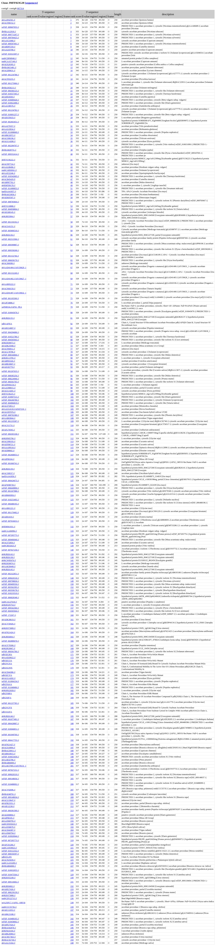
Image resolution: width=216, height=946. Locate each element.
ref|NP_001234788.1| (10, 75)
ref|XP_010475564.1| (10, 874)
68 (72, 273)
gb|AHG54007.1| (9, 328)
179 (72, 668)
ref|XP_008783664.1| (10, 202)
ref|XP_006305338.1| (10, 434)
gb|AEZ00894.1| (8, 815)
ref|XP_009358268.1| (10, 250)
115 (72, 447)
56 (72, 191)
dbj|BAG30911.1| (9, 750)
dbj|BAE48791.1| (9, 794)
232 (72, 886)
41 (72, 160)
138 (72, 557)
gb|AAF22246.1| (8, 173)
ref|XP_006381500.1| (10, 810)
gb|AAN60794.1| (9, 833)
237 (72, 910)
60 (72, 230)
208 (72, 794)
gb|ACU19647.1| (8, 800)
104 (72, 406)
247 (72, 931)
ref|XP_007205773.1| (10, 840)
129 (72, 512)
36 (72, 141)
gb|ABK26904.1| (8, 934)
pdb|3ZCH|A (7, 654)
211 (72, 803)
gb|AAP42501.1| (8, 20)
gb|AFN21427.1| (8, 744)
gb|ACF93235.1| (8, 79)
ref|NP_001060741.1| (10, 463)
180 (72, 750)
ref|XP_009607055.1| (10, 27)
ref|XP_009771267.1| (10, 34)
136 (72, 542)
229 (72, 874)
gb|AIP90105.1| (8, 818)
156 (72, 605)
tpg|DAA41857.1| (9, 191)
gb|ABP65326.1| (8, 361)
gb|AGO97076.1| (9, 412)
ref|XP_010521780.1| (10, 337)
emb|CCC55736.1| (9, 907)
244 (72, 934)
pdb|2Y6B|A (7, 693)
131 (72, 521)
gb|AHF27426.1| (8, 889)
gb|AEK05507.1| (8, 197)
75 (72, 298)
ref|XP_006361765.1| (10, 382)
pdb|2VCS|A (7, 663)
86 (72, 235)
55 (72, 212)
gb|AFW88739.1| (9, 485)
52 (72, 202)
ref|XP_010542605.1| (10, 176)
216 (72, 821)
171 (72, 654)
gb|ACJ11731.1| (8, 425)
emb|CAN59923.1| (9, 848)
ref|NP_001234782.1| (10, 110)
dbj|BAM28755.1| (9, 150)
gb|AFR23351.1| (8, 803)
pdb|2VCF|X (7, 707)
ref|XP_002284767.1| (10, 145)
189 (72, 712)
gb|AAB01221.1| (8, 508)
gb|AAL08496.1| (8, 167)
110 (72, 425)
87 (72, 337)
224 (72, 857)
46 (72, 176)
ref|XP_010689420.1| (10, 100)
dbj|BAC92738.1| (9, 940)
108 (72, 418)
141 (72, 560)
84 (72, 385)
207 (72, 790)
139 (72, 546)
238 (72, 902)
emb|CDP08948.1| (9, 58)
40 (72, 154)
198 (72, 757)
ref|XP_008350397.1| (10, 854)
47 (72, 179)
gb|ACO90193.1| (8, 441)
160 (72, 615)
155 (72, 597)
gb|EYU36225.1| (8, 394)
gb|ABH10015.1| (8, 754)
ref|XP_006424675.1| (10, 480)
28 (72, 114)
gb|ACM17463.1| (9, 937)
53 (72, 206)
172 (72, 657)
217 (72, 833)
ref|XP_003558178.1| (10, 590)
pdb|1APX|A (7, 324)
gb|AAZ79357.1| (8, 126)
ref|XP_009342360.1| (10, 608)
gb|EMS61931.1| (8, 526)
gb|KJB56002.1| (8, 886)
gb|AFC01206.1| (8, 845)
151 (72, 434)
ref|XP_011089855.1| (10, 188)
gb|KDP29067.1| (8, 648)
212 (72, 806)
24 (72, 100)
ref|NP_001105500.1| (10, 298)
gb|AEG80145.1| (8, 212)
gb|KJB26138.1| (8, 557)
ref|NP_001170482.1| (10, 512)
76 (72, 303)
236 (72, 898)
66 (72, 263)
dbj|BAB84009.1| (9, 763)
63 (72, 250)
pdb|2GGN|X (7, 668)
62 (72, 245)
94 (72, 371)
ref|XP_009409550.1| (10, 584)
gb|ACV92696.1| (8, 790)
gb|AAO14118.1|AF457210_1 (14, 409)
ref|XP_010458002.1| (10, 922)
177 (72, 684)
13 (72, 64)
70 (72, 343)
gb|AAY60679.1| (8, 827)
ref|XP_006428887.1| (10, 723)
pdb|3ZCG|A (7, 660)
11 (72, 54)
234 (72, 892)
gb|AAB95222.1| (8, 284)
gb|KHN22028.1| (9, 690)
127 (72, 508)
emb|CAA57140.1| (9, 61)
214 (72, 815)
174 (72, 678)
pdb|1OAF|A (7, 712)
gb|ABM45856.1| (9, 495)
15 (72, 67)
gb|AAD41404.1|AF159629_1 (14, 267)
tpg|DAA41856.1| (9, 476)
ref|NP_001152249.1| (10, 273)
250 (72, 940)
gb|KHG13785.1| (9, 358)
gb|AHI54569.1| (8, 97)
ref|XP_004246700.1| (10, 400)
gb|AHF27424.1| (8, 925)
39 (72, 194)
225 (72, 860)
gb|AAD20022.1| (9, 657)
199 (72, 760)
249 (72, 937)
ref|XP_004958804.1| (10, 209)
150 (72, 584)
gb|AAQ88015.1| (9, 388)
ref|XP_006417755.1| (10, 740)
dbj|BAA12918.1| (9, 31)
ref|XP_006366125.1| (10, 91)
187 (72, 719)
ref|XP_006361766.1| (10, 651)
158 (72, 611)
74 (72, 293)
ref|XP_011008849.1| (10, 132)
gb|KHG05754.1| (9, 605)
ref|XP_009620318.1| (10, 578)
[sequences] (31, 2)
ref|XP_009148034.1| (10, 797)
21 (72, 91)
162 (72, 624)
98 (72, 388)
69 (72, 278)
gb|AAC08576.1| (8, 106)
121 (72, 473)
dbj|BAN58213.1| (9, 88)
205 (72, 778)
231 (72, 882)
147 (72, 574)
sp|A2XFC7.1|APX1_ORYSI (13, 902)
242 (72, 918)
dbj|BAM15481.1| (9, 67)
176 (72, 660)
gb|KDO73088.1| (9, 895)
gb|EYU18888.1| (8, 206)
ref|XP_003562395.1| (10, 587)
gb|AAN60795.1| (9, 821)
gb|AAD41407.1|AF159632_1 (14, 293)
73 (72, 288)
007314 (20, 8)
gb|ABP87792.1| (8, 182)
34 (72, 135)
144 (72, 566)
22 (72, 94)
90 (72, 358)
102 (72, 400)
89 (72, 355)
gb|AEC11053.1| (8, 910)
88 (72, 340)
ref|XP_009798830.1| (10, 581)
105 (72, 409)
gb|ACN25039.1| (8, 860)
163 (72, 628)
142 (72, 602)
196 (72, 754)
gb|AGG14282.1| (9, 678)
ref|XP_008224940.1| (10, 379)
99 (72, 391)
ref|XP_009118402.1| (10, 882)
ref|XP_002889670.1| (10, 641)
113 (72, 441)
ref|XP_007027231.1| (10, 770)
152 (72, 587)
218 (72, 836)
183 (72, 693)
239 (72, 907)
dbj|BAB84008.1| (9, 866)
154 (72, 593)
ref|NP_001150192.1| (10, 222)
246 (72, 928)
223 (72, 854)
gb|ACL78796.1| (8, 352)
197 (72, 747)
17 (72, 75)
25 (72, 103)
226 (72, 863)
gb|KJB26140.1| (8, 716)
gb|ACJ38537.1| (8, 473)
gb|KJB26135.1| (8, 318)
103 (72, 403)
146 (72, 569)
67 (72, 267)
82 (72, 324)
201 (72, 766)
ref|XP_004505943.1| (10, 340)
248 (72, 943)
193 (72, 827)
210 (72, 800)
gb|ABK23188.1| (8, 914)
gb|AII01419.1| (8, 517)
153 (72, 590)
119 (72, 463)
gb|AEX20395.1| (8, 64)
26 (72, 106)
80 (72, 312)
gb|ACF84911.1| (8, 349)
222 (72, 851)
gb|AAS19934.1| (8, 129)
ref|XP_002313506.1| (10, 239)
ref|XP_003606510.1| (10, 230)
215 (72, 818)
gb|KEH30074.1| (8, 563)
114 (72, 444)
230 (72, 878)
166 (72, 641)
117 (72, 455)
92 (72, 364)
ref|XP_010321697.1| (10, 54)
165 (72, 637)
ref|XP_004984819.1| (10, 403)
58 (72, 222)
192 (72, 740)
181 (72, 687)
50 (72, 197)
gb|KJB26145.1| (8, 569)
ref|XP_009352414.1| (10, 154)
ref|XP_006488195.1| (10, 504)
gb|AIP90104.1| (8, 459)
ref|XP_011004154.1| (10, 681)
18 (72, 79)
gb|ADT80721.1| (8, 444)
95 (72, 375)
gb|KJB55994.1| (8, 216)
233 (72, 889)
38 (72, 150)
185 (72, 703)
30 (72, 122)
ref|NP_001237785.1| (10, 703)
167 (72, 645)
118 (72, 459)
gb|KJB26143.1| (8, 554)
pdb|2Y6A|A (7, 684)
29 (72, 117)
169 (72, 672)
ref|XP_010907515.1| (10, 397)
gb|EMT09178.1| (8, 185)
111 (72, 430)
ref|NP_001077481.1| (10, 719)
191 (72, 734)
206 (72, 784)
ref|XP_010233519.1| (10, 593)
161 (72, 619)
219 (72, 840)
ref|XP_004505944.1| (10, 611)
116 (72, 450)
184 (72, 698)
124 (72, 495)
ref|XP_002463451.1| (10, 122)
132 (72, 526)
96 (72, 379)
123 (72, 491)
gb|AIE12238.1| (8, 806)
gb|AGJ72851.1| (8, 406)
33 (72, 132)
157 (72, 608)
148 (72, 578)
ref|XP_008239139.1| (10, 892)
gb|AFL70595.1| (8, 430)
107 (72, 415)
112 (72, 438)
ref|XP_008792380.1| (10, 415)
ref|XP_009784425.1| (10, 37)
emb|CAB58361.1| (9, 170)
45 (72, 173)
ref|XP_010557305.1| (10, 94)
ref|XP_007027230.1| (10, 550)
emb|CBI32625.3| (9, 546)
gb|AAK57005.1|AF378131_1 (14, 766)
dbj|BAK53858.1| (9, 194)
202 (72, 770)
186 (72, 707)
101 (72, 397)
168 (72, 648)
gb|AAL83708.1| (8, 50)
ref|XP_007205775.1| (10, 535)
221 (72, 848)
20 (72, 88)
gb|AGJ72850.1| (8, 542)
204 (72, 830)
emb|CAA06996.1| (9, 531)
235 (72, 895)
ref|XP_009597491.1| (10, 44)
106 (72, 412)
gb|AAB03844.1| (8, 418)
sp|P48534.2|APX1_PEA (12, 307)
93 (72, 367)
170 (72, 651)
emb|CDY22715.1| (9, 898)
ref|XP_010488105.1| (10, 918)
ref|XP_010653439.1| (10, 757)
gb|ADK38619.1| (9, 619)
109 (72, 421)
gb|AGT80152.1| (8, 23)
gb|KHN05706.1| (9, 438)
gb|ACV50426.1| (8, 624)
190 (72, 729)
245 (72, 925)
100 (72, 394)
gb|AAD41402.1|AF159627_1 (14, 278)
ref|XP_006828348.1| (10, 597)
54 (72, 209)
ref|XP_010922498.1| (10, 103)
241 (72, 914)
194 (72, 744)
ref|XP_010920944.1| (10, 836)
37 (72, 145)
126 (72, 504)
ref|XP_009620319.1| (10, 774)
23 (72, 97)
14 (72, 61)
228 (72, 870)
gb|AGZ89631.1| (8, 70)
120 (72, 469)
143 (72, 563)
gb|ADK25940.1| (9, 346)
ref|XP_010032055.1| (10, 870)
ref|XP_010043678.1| (10, 312)
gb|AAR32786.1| (8, 760)
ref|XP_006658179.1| (10, 260)
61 (72, 239)
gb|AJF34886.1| (8, 303)
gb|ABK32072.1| (8, 135)
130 (72, 517)
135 (72, 539)
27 (72, 110)
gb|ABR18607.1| (8, 364)
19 (72, 83)
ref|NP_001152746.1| (10, 256)
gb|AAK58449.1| (9, 566)
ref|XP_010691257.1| (10, 114)
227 (72, 866)
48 (72, 182)
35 (72, 138)
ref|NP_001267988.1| (10, 491)
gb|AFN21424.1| (8, 632)
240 (72, 824)
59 (72, 226)
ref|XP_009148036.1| (10, 778)
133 (72, 531)
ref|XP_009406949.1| (10, 539)
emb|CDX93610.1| (9, 824)
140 (72, 550)
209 (72, 797)
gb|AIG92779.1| (8, 367)
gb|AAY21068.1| (8, 40)
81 (72, 318)
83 (72, 328)
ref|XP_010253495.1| (10, 499)
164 (72, 632)
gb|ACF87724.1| (8, 164)
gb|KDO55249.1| (9, 878)
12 (72, 58)
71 (72, 284)
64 (72, 256)
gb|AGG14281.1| (9, 391)
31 (72, 126)
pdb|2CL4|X (7, 857)
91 (72, 361)
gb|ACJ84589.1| (8, 263)
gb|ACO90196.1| (8, 138)
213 (72, 810)
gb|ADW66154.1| (9, 385)
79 (72, 307)
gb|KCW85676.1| (9, 560)
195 (72, 716)
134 (72, 535)
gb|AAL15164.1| (8, 943)
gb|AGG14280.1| (9, 141)
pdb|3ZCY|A (7, 675)
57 (72, 216)
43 (72, 167)
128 (72, 476)
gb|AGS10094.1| (8, 747)
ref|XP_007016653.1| (10, 521)
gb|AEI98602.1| (8, 450)
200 (72, 763)
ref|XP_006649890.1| (10, 488)
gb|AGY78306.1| (9, 645)
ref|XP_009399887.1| (10, 245)
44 (72, 170)
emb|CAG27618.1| (9, 602)
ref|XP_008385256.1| (10, 375)
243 (72, 922)
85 (72, 332)
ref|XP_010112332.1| (10, 851)
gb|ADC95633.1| (8, 117)
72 (72, 346)
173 (72, 675)
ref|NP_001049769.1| (10, 734)
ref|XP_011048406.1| (10, 687)
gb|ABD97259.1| (8, 47)
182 (72, 690)
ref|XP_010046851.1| (10, 729)
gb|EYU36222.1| (8, 160)
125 (72, 499)
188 (72, 723)
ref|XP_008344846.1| (10, 355)
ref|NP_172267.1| (9, 615)
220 (72, 845)
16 (72, 70)
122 (72, 488)
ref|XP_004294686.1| (10, 332)
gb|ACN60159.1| (8, 288)
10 (72, 50)
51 (72, 188)
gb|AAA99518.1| (9, 447)
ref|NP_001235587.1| (10, 421)
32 (72, 129)
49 (72, 185)
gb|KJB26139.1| (8, 469)
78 (72, 352)
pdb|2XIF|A (6, 698)
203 (72, 774)
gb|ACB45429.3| (8, 179)
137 (72, 480)
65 (72, 260)
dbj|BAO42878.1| (9, 928)
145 (72, 485)
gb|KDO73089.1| (9, 628)
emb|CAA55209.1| (9, 863)
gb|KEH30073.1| (8, 343)
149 (72, 581)
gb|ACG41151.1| (8, 226)
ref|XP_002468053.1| (10, 455)
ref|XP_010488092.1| (10, 784)
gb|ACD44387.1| (8, 830)
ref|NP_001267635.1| (10, 371)
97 (72, 382)
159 (72, 554)
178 (72, 663)
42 (72, 164)
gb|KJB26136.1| (8, 235)
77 (72, 349)
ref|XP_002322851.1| (10, 574)
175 (72, 681)
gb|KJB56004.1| (8, 637)
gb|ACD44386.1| (8, 672)
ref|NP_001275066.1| (10, 83)
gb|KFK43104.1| (8, 931)
